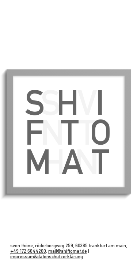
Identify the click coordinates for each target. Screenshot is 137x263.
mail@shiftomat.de (67, 251)
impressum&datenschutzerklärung (46, 256)
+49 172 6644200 (28, 251)
